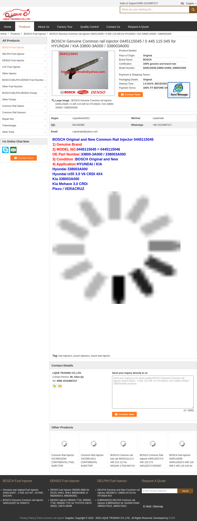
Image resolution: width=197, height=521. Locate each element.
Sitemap (158, 506)
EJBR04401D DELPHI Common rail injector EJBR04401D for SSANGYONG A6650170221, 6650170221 (118, 503)
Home (7, 26)
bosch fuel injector (100, 355)
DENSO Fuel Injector (13, 60)
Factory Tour (64, 26)
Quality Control (89, 26)
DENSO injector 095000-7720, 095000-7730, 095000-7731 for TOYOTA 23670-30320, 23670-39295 (71, 503)
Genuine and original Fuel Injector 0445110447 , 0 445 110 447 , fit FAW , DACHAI (23, 492)
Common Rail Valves (13, 106)
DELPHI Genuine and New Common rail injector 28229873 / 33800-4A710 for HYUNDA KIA (119, 492)
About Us (43, 26)
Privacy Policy (27, 518)
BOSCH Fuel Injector (35, 34)
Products (24, 26)
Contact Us (113, 26)
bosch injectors (81, 355)
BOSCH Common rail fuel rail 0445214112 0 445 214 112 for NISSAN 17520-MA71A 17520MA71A (122, 462)
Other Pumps (9, 99)
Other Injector (9, 73)
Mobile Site (149, 511)
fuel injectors (65, 355)
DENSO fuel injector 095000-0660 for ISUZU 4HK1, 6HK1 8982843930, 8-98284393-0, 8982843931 (69, 492)
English (191, 3)
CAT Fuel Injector (11, 67)
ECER (172, 518)
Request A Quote (138, 26)
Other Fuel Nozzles (12, 86)
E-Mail (147, 506)
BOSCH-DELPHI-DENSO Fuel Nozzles (22, 80)
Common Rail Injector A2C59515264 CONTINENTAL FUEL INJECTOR (62, 460)
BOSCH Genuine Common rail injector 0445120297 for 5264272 (23, 501)
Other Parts (8, 132)
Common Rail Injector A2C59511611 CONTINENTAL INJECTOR (92, 460)
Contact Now (132, 94)
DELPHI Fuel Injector (13, 54)
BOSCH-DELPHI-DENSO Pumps (19, 93)
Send (185, 490)
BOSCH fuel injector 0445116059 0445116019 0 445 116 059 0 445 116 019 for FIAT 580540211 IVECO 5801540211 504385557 (182, 466)
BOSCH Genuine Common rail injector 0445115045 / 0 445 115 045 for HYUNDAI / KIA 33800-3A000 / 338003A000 (84, 104)
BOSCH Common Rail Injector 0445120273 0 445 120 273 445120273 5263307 (151, 460)
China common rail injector (50, 518)
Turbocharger (9, 125)
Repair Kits (8, 119)
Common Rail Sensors (14, 112)
